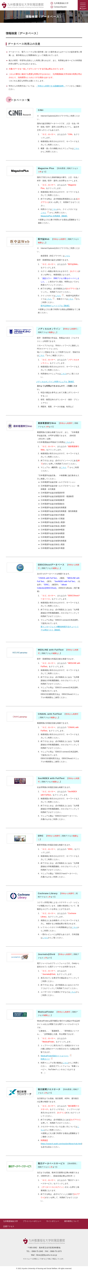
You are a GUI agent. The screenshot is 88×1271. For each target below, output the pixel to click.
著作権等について (71, 1221)
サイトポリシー (52, 1221)
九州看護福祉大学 (61, 3)
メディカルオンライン (49, 329)
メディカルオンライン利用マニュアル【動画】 (55, 382)
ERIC (40, 836)
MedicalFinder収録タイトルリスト (55, 1056)
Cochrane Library (48, 893)
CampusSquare (60, 7)
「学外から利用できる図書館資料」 (50, 86)
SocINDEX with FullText (51, 778)
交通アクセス (8, 1226)
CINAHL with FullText (50, 714)
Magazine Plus (46, 168)
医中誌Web (43, 239)
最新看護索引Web (47, 423)
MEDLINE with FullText (51, 650)
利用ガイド (45, 1059)
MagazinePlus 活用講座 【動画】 (54, 216)
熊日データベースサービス (51, 1163)
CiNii (40, 110)
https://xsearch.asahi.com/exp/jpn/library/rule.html (61, 1144)
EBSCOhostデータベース (51, 565)
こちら (76, 148)
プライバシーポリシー (32, 1221)
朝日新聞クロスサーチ (49, 1089)
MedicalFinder (46, 1012)
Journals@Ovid (46, 954)
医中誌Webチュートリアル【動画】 (55, 306)
